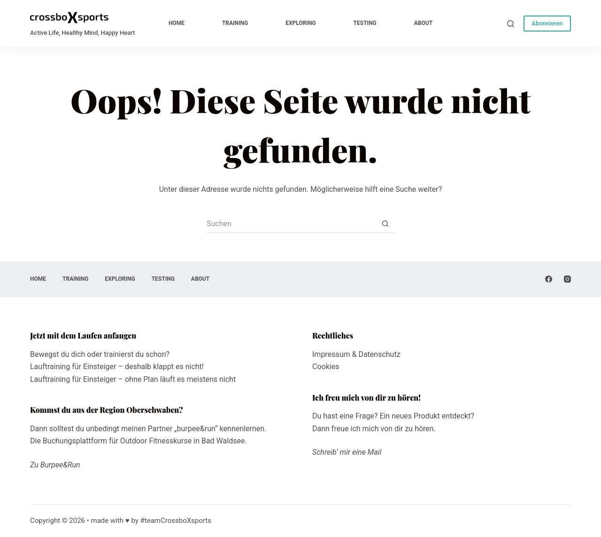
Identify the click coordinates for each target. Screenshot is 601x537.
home (177, 23)
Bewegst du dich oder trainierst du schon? (100, 354)
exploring (300, 23)
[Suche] (510, 23)
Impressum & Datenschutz (356, 354)
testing (365, 23)
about (423, 23)
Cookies (325, 366)
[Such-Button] (385, 223)
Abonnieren (547, 23)
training (235, 23)
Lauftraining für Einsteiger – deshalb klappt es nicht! (117, 366)
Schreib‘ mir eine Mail (346, 452)
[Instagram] (567, 279)
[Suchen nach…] (291, 223)
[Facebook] (548, 279)
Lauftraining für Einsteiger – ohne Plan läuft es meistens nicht (133, 379)
